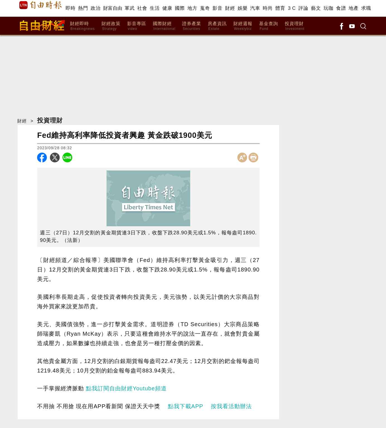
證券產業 (191, 26)
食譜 (341, 8)
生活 (155, 8)
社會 (142, 8)
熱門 (83, 8)
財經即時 (82, 26)
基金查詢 (268, 26)
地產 (353, 8)
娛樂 (242, 8)
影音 (217, 8)
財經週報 (242, 26)
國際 (180, 8)
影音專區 (136, 26)
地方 (192, 8)
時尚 (267, 8)
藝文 (316, 8)
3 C (292, 8)
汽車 (255, 8)
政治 (95, 8)
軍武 (129, 8)
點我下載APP (185, 406)
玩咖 (328, 8)
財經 (230, 8)
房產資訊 (217, 26)
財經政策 (111, 26)
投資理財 (295, 26)
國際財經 (164, 26)
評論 (303, 8)
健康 (167, 8)
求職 (366, 8)
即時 (70, 8)
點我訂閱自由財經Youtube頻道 (126, 388)
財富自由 (112, 8)
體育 (280, 8)
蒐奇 (205, 8)
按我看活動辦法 (231, 406)
